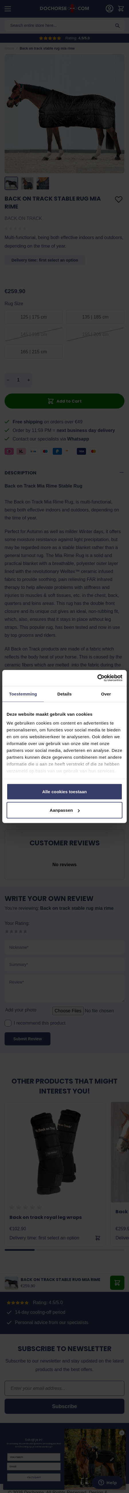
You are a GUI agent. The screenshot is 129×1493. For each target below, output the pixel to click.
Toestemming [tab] (23, 693)
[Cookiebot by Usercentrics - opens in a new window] (97, 678)
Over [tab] (106, 693)
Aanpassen (65, 810)
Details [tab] (64, 693)
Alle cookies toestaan (64, 791)
